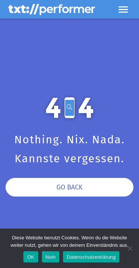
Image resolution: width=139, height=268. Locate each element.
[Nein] (129, 248)
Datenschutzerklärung (91, 257)
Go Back (69, 187)
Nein (51, 257)
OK (30, 257)
